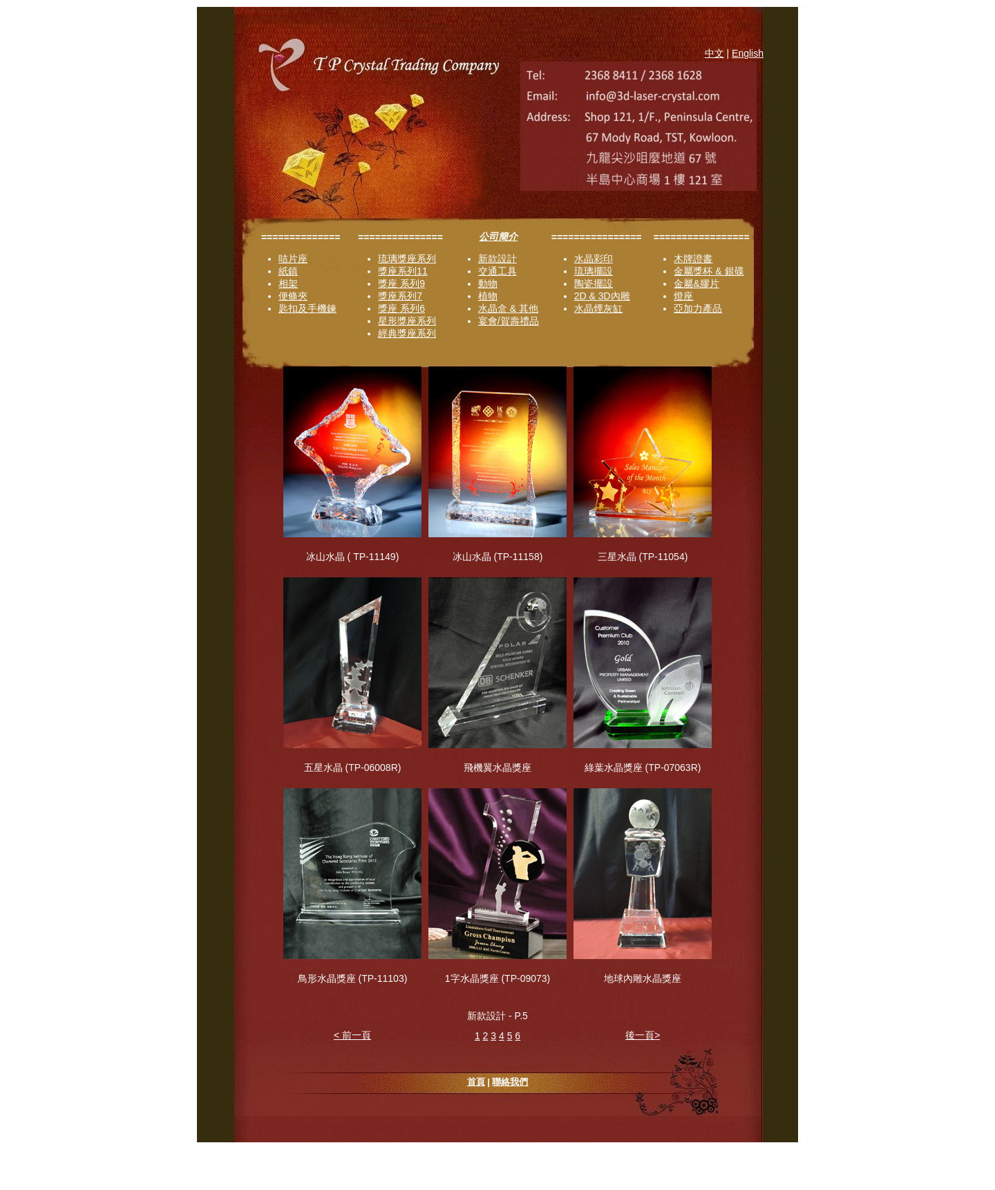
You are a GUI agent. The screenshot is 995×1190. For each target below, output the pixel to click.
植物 (488, 295)
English (748, 53)
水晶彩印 (593, 258)
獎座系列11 (403, 271)
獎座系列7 (400, 295)
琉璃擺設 (593, 271)
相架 (288, 283)
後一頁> (642, 1035)
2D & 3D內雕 (602, 295)
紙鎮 (288, 271)
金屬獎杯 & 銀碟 (708, 271)
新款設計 (497, 258)
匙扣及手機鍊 (307, 308)
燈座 (683, 295)
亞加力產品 (698, 308)
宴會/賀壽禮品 (508, 320)
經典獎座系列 (407, 333)
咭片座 (292, 258)
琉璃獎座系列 (407, 258)
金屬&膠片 (696, 283)
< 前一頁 (352, 1035)
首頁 (476, 1082)
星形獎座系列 (407, 320)
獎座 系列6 (401, 308)
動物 (488, 283)
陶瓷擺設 (593, 283)
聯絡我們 (510, 1082)
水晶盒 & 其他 (508, 308)
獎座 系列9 (401, 283)
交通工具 (497, 271)
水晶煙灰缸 (598, 308)
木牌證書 (693, 258)
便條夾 (292, 295)
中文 (714, 53)
